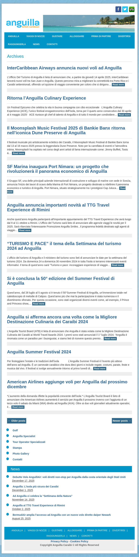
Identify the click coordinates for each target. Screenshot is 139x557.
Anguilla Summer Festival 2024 (39, 351)
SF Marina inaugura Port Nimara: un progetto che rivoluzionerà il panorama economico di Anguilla (58, 169)
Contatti (52, 44)
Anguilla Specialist (24, 436)
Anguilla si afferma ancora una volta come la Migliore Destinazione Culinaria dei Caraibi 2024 (62, 319)
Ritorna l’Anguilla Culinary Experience (46, 98)
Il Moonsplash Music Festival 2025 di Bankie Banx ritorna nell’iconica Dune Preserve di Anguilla (66, 130)
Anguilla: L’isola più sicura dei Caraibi (35, 486)
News (36, 44)
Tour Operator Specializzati (29, 442)
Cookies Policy (79, 541)
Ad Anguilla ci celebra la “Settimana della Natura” (42, 496)
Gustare (57, 36)
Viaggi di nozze (35, 36)
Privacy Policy (59, 541)
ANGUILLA (13, 36)
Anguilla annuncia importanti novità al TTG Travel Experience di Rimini (58, 207)
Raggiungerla (17, 44)
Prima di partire (101, 36)
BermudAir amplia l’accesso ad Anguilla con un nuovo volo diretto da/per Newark (62, 514)
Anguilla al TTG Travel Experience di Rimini (39, 505)
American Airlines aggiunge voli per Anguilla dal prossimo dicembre (67, 384)
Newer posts (122, 420)
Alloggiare (77, 36)
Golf (15, 430)
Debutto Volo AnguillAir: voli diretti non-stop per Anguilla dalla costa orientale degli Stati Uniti (69, 477)
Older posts (16, 420)
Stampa (17, 447)
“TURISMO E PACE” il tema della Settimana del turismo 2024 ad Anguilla (64, 246)
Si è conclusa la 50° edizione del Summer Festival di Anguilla (61, 281)
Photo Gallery (21, 453)
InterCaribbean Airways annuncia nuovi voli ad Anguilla (64, 67)
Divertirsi (124, 36)
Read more (118, 84)
